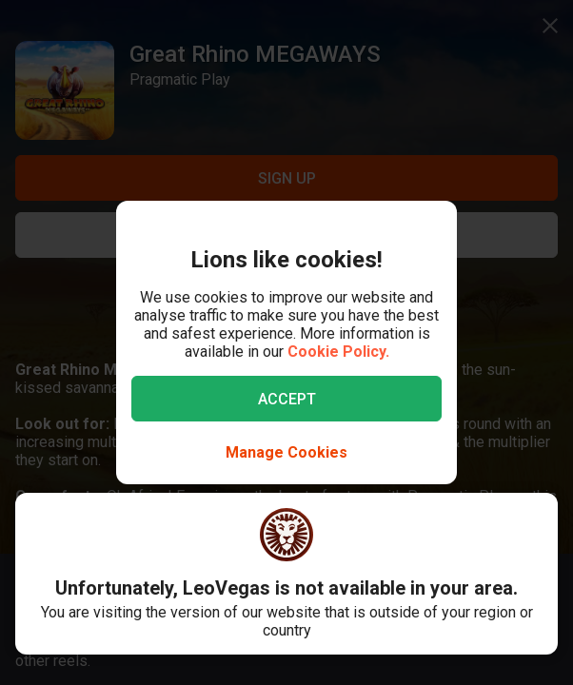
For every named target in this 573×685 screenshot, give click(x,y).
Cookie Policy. (338, 351)
